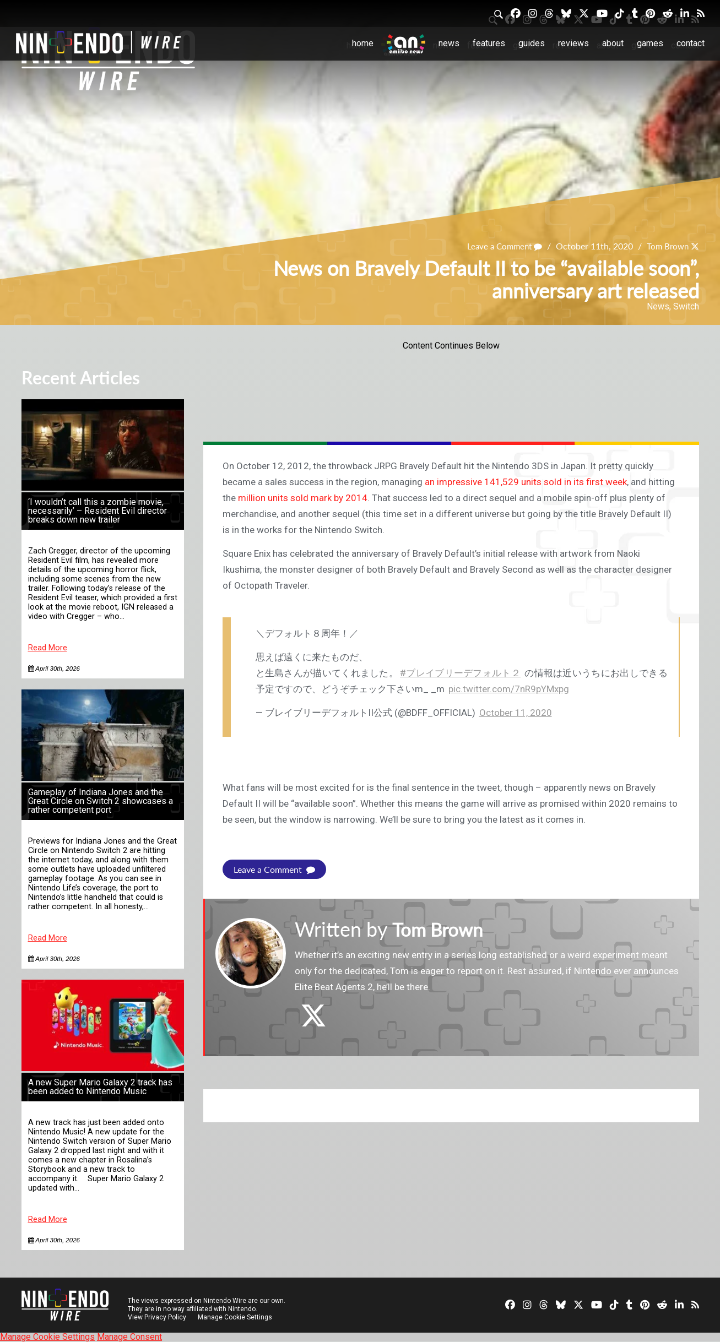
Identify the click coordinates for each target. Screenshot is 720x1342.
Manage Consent (129, 1337)
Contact (690, 43)
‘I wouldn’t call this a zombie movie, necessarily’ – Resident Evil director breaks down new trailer (97, 511)
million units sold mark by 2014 (302, 497)
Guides (531, 43)
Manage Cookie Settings (236, 1317)
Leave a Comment (499, 246)
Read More (47, 648)
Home (362, 43)
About (613, 43)
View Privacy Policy (157, 1317)
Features (489, 43)
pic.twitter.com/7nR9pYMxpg (508, 688)
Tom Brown (666, 246)
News (449, 43)
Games (650, 43)
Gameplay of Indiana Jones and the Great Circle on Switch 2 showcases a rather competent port (100, 801)
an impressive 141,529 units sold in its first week (526, 481)
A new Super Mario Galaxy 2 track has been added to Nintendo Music (100, 1086)
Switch (686, 306)
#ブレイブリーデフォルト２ (460, 672)
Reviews (573, 43)
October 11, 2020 (515, 712)
